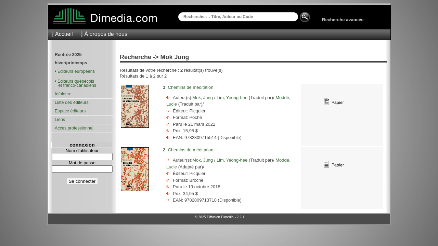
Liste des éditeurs (72, 102)
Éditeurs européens (76, 71)
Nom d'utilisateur (82, 150)
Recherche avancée (342, 19)
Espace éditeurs (70, 111)
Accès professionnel (74, 128)
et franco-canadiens (75, 85)
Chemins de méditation (190, 87)
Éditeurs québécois (75, 81)
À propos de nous (105, 34)
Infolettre (63, 94)
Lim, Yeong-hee (232, 97)
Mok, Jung (203, 97)
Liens (60, 119)
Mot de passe (82, 162)
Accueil (64, 34)
